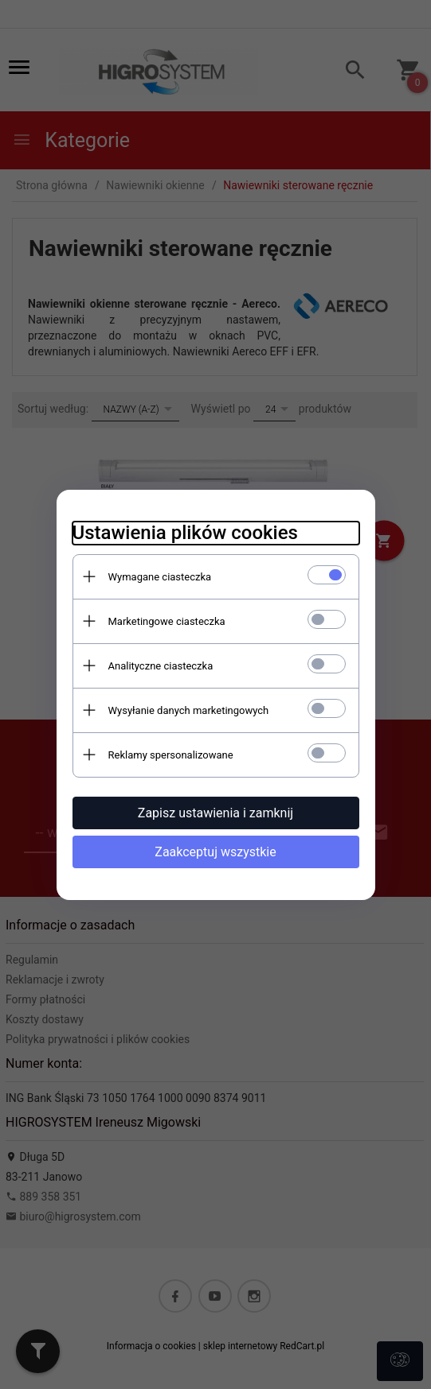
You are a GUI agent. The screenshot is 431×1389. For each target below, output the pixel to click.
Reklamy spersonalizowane (170, 755)
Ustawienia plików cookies (185, 533)
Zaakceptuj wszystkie (215, 851)
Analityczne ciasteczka (161, 666)
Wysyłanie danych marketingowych (188, 710)
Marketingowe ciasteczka (166, 621)
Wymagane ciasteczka (160, 577)
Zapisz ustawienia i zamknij (215, 813)
